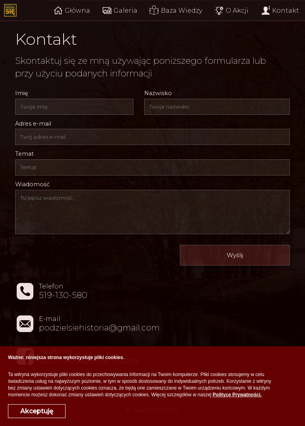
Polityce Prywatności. (237, 394)
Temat (24, 153)
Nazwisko (158, 93)
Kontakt (280, 10)
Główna (71, 10)
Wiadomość (32, 184)
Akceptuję (36, 411)
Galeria (119, 10)
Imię (21, 93)
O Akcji (231, 10)
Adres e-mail (33, 123)
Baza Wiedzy (175, 10)
